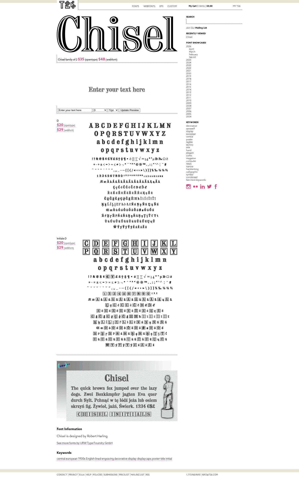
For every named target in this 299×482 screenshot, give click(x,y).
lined (98, 458)
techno (189, 144)
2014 (188, 89)
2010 (188, 100)
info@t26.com (210, 474)
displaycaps (144, 458)
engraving (108, 458)
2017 (188, 81)
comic (189, 155)
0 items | (200, 6)
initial (169, 458)
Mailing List (137, 474)
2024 (188, 62)
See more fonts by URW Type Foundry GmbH (85, 443)
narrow (189, 166)
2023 (188, 65)
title (163, 458)
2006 (188, 111)
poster (156, 458)
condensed (191, 177)
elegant (190, 153)
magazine (191, 158)
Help (88, 474)
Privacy (73, 474)
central (61, 458)
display (132, 458)
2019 (188, 76)
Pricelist (124, 474)
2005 (188, 114)
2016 (188, 84)
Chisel (189, 37)
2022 (188, 68)
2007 (188, 108)
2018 (188, 78)
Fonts (135, 6)
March (192, 51)
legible (189, 142)
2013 (188, 92)
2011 (188, 97)
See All (192, 57)
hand (188, 150)
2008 (188, 105)
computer (191, 161)
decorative (120, 458)
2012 (188, 95)
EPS (161, 6)
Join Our (196, 27)
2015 (188, 87)
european (71, 458)
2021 (188, 70)
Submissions (110, 474)
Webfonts (149, 6)
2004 (188, 116)
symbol (189, 174)
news (188, 163)
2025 (188, 60)
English (90, 458)
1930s (81, 458)
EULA (82, 474)
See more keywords (196, 180)
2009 (188, 103)
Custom (172, 6)
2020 (188, 73)
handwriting (192, 169)
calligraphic (192, 172)
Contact (62, 474)
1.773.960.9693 (193, 474)
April (191, 49)
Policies (97, 474)
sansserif (190, 128)
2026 (188, 46)
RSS (148, 474)
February (193, 54)
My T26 (236, 6)
